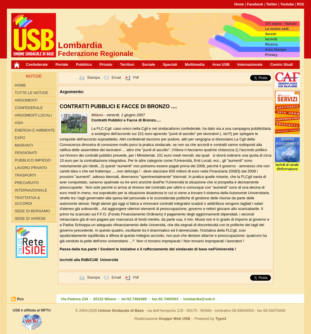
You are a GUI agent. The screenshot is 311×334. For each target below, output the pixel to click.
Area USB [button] (221, 64)
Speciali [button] (170, 64)
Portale (61, 64)
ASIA (19, 123)
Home (239, 4)
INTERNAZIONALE (31, 190)
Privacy (271, 55)
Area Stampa (275, 50)
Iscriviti (271, 39)
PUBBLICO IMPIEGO (33, 160)
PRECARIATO (27, 183)
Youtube (287, 4)
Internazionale (250, 64)
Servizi (270, 34)
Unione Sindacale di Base (121, 310)
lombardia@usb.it (199, 299)
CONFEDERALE (29, 108)
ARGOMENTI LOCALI (33, 115)
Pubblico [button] (84, 64)
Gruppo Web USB (174, 318)
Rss (20, 299)
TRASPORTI (25, 175)
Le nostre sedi (276, 29)
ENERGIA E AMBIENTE (35, 130)
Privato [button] (106, 64)
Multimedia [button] (195, 64)
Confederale (37, 64)
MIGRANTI (24, 145)
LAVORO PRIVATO (31, 168)
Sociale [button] (148, 64)
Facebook (255, 4)
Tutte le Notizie (31, 93)
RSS (300, 4)
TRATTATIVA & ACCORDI (27, 201)
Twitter (271, 4)
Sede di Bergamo (32, 211)
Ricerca (271, 44)
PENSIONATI (26, 153)
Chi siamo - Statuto (281, 24)
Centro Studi (281, 64)
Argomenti (26, 100)
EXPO (20, 138)
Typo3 (221, 318)
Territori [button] (127, 64)
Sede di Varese (30, 218)
